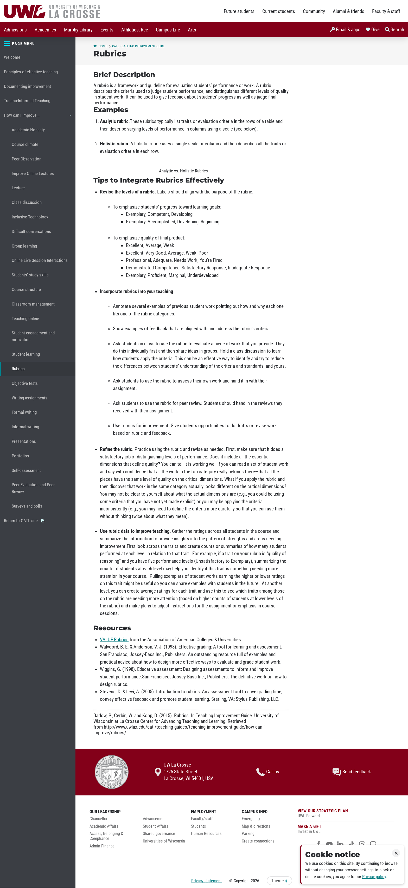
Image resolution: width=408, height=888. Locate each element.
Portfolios (20, 455)
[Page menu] (37, 43)
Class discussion (27, 202)
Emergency (251, 818)
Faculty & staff (386, 11)
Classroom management (33, 304)
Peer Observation (26, 159)
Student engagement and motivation (33, 336)
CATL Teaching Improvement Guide (138, 46)
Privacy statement (206, 880)
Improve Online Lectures (33, 173)
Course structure (26, 289)
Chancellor (98, 818)
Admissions (15, 30)
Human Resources (206, 833)
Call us (267, 772)
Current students (278, 11)
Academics (45, 30)
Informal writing (25, 426)
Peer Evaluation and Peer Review (33, 488)
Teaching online (25, 318)
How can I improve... (38, 117)
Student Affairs (155, 826)
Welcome (12, 57)
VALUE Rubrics (114, 640)
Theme (279, 880)
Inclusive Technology (30, 217)
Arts (192, 30)
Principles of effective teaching (31, 71)
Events (106, 30)
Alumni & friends (348, 11)
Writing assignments (29, 398)
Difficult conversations (31, 231)
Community (314, 11)
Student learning (26, 354)
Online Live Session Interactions (40, 260)
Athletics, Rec (134, 30)
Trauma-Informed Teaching (27, 100)
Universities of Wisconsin (164, 841)
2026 (255, 880)
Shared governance (159, 833)
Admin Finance (102, 846)
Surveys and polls (27, 506)
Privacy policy (374, 876)
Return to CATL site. (24, 520)
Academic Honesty (28, 129)
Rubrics (18, 368)
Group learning (24, 246)
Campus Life (168, 30)
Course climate (25, 144)
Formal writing (24, 412)
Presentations (24, 441)
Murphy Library (78, 30)
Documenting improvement (27, 86)
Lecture (18, 187)
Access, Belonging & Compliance (106, 836)
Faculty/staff (202, 818)
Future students (239, 11)
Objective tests (25, 383)
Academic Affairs (104, 826)
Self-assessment (26, 470)
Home (100, 46)
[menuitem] (15, 29)
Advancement (154, 818)
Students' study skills (30, 275)
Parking (248, 833)
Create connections (258, 841)
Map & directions (256, 826)
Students (198, 826)
